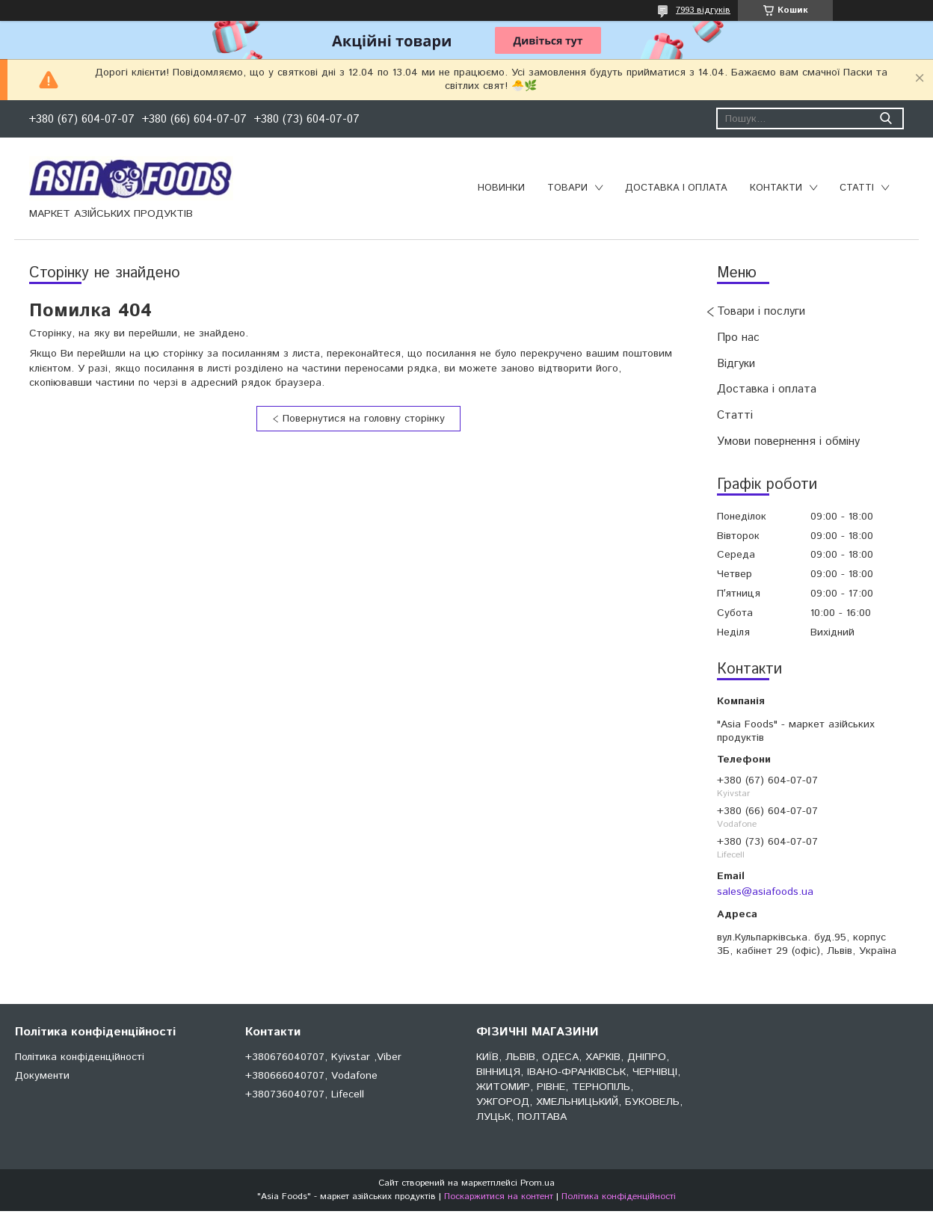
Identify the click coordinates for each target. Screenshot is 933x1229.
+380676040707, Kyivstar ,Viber (323, 1057)
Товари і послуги (761, 311)
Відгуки (736, 364)
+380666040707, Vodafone (311, 1075)
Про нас (738, 337)
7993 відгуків (703, 10)
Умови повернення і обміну (788, 441)
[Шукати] (885, 118)
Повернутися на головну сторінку (364, 418)
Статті (857, 188)
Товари (567, 188)
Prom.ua (537, 1183)
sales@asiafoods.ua (765, 891)
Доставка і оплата (676, 188)
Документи (42, 1075)
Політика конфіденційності (79, 1057)
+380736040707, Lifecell (304, 1094)
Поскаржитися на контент (498, 1196)
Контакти (776, 188)
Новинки (501, 188)
